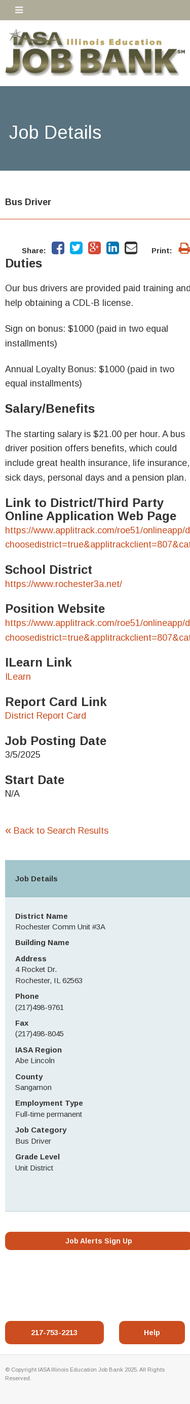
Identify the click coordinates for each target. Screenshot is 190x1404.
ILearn (18, 677)
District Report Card (45, 716)
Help (152, 1333)
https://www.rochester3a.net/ (63, 584)
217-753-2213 (54, 1333)
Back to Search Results (56, 831)
